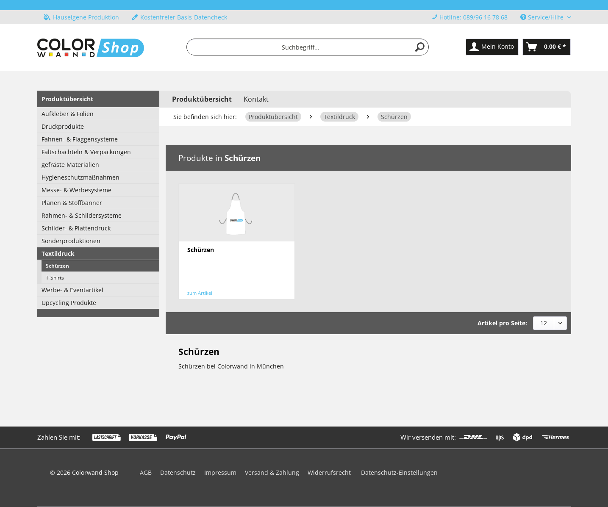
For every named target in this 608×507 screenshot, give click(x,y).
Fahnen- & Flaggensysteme (80, 139)
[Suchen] (419, 47)
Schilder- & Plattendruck (76, 228)
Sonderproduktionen (71, 241)
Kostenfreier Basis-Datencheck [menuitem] (179, 17)
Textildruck (58, 253)
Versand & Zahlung (272, 472)
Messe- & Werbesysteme (76, 190)
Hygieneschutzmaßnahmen (80, 177)
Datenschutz (178, 472)
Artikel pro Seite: (502, 323)
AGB (146, 472)
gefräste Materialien (70, 165)
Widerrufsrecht (329, 472)
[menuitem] (307, 47)
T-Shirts (55, 277)
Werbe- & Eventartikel (72, 290)
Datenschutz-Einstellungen (399, 472)
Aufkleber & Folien (68, 114)
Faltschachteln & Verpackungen (86, 152)
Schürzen (57, 265)
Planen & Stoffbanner (72, 203)
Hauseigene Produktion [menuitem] (81, 17)
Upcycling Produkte (69, 303)
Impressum (220, 472)
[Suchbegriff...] (307, 47)
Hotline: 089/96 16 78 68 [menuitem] (470, 17)
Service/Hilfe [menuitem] (542, 17)
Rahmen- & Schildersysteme (82, 215)
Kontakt (256, 99)
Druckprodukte (63, 126)
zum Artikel (199, 293)
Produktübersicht (67, 99)
